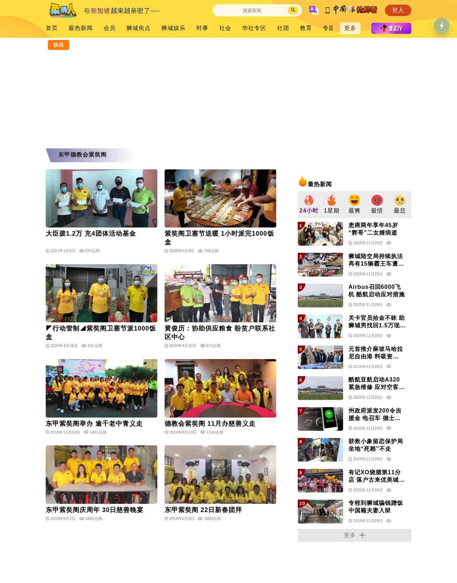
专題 (329, 28)
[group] (309, 205)
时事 (202, 28)
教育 (306, 28)
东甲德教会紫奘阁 (82, 155)
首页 (52, 28)
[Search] (252, 10)
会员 (110, 28)
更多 (350, 28)
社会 (225, 28)
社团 (283, 28)
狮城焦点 (138, 28)
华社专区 (254, 28)
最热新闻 (81, 28)
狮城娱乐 (173, 28)
